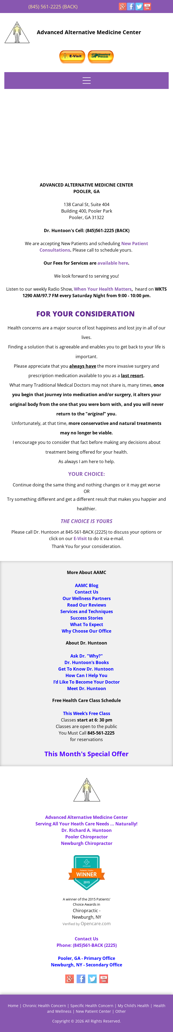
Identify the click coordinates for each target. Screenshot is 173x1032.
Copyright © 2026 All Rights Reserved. (86, 1021)
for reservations (86, 739)
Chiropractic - (86, 911)
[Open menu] (87, 80)
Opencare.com (96, 924)
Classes (68, 720)
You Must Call (72, 733)
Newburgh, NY (86, 917)
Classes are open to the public (86, 726)
